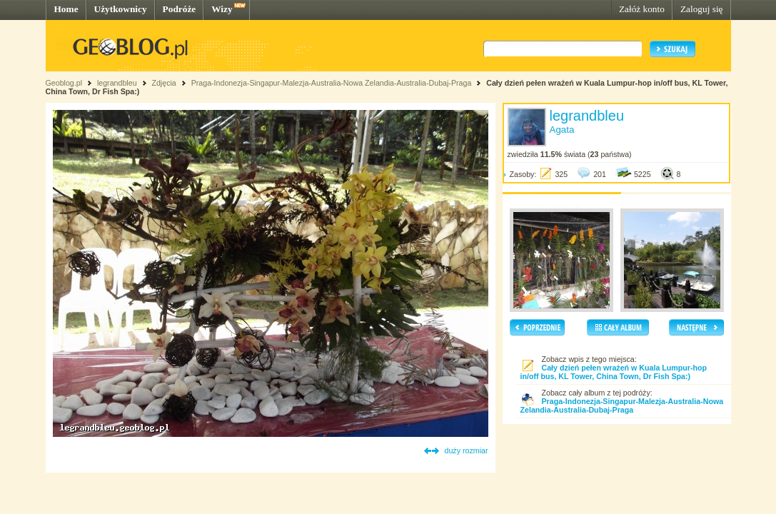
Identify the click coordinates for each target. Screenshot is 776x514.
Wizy (221, 9)
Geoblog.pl (64, 83)
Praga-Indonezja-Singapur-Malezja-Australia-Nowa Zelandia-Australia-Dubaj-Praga (331, 83)
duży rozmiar (466, 450)
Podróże (179, 9)
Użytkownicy (120, 9)
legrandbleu (117, 83)
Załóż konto (642, 9)
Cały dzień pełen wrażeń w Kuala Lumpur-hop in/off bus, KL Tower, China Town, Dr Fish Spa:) (613, 372)
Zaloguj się (701, 9)
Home (66, 9)
